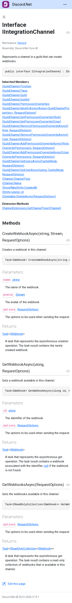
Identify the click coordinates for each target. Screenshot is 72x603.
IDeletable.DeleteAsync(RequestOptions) (29, 196)
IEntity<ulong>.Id (13, 192)
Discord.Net (17, 4)
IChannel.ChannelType (16, 179)
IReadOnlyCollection (23, 548)
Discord (22, 42)
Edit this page (16, 584)
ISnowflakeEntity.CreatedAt (19, 187)
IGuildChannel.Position (16, 86)
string (16, 279)
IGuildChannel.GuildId (15, 99)
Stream (20, 294)
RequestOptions (27, 309)
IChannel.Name (11, 183)
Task (5, 334)
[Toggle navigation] (65, 4)
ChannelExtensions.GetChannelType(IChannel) (31, 208)
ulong (12, 410)
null (46, 466)
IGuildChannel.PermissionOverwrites (25, 104)
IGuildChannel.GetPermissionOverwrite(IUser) (31, 121)
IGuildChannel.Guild (14, 95)
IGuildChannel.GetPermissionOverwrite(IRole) (31, 117)
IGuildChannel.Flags (15, 90)
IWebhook (16, 334)
